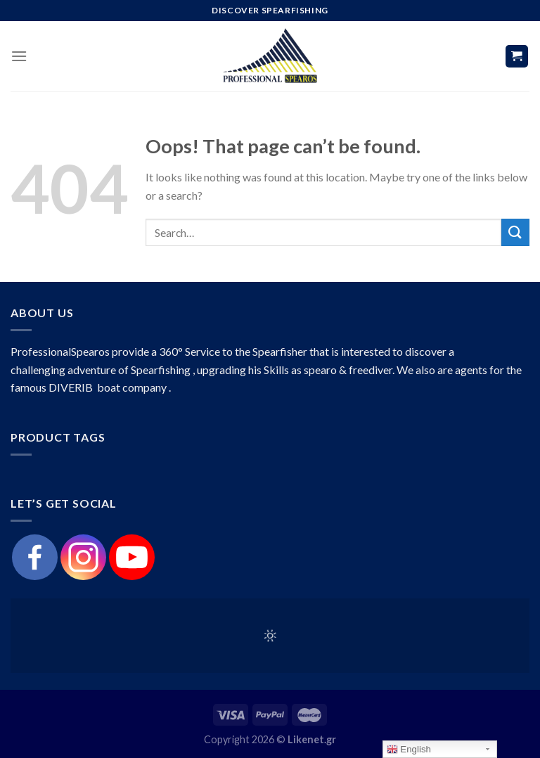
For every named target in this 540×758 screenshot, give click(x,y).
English (409, 749)
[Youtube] (132, 557)
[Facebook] (35, 557)
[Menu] (19, 56)
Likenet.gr (312, 739)
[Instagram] (83, 557)
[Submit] (515, 232)
